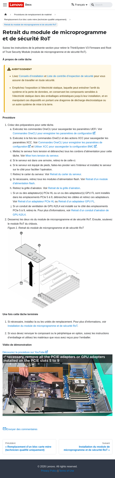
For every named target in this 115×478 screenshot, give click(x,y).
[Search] (100, 4)
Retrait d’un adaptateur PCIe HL (36, 201)
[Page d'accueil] (6, 14)
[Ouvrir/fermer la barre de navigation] (5, 4)
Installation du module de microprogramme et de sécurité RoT (42, 325)
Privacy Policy (49, 470)
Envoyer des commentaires (20, 429)
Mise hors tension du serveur (42, 155)
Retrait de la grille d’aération (64, 188)
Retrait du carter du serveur (65, 174)
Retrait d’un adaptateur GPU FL (76, 201)
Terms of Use (66, 470)
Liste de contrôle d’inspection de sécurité (70, 76)
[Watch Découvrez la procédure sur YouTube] (57, 385)
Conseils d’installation (31, 76)
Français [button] (78, 4)
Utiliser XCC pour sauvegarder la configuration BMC (65, 146)
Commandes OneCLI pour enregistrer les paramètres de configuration (54, 133)
